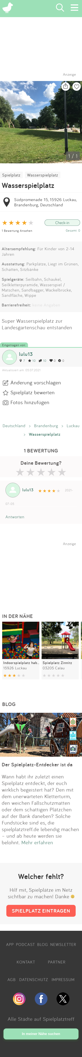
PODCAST (25, 944)
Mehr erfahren (37, 842)
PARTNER (56, 962)
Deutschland (14, 425)
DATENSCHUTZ (33, 979)
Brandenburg (46, 425)
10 (32, 360)
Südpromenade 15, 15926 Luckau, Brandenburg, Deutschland (45, 202)
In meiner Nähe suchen (41, 1034)
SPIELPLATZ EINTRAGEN (41, 910)
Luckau (73, 425)
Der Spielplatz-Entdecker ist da (37, 764)
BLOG (42, 944)
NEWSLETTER (63, 944)
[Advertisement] (43, 573)
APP (10, 944)
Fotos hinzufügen (29, 402)
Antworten (14, 516)
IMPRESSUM (63, 979)
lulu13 (26, 354)
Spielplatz (11, 175)
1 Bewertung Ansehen (17, 231)
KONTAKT (26, 962)
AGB (11, 979)
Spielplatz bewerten (32, 392)
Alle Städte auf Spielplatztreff (41, 1019)
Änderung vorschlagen (35, 382)
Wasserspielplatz (42, 175)
